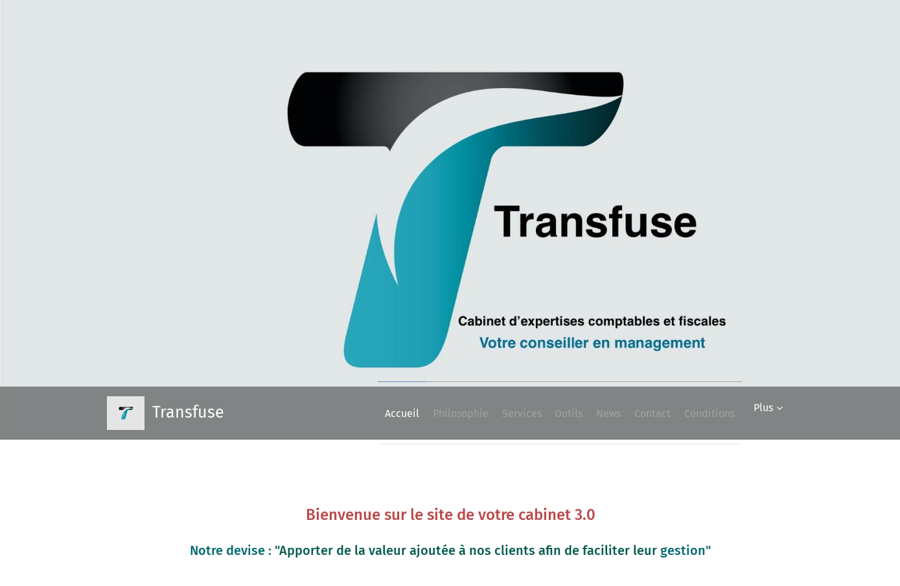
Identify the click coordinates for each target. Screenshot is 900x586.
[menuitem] (338, 413)
